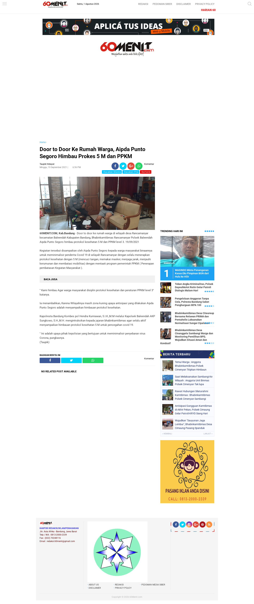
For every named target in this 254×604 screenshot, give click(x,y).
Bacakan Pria (130, 172)
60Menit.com (136, 597)
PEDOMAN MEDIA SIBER (153, 584)
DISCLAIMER (183, 4)
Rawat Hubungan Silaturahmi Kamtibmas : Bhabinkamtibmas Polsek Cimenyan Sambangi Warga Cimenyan (192, 395)
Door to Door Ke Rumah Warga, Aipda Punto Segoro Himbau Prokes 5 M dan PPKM (92, 152)
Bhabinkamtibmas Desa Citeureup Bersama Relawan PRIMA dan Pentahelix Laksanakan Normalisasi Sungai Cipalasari (194, 318)
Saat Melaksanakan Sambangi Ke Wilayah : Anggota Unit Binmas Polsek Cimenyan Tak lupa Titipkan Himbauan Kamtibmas (193, 380)
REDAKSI (143, 4)
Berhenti (145, 172)
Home (43, 142)
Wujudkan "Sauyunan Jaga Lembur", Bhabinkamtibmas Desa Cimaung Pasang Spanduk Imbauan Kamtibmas (193, 424)
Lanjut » (208, 434)
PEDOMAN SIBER (162, 4)
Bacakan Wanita (112, 172)
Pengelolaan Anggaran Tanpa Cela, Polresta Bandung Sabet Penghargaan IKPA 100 (192, 302)
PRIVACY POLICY (204, 4)
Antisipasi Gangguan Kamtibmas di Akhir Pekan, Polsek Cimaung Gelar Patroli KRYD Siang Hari (193, 409)
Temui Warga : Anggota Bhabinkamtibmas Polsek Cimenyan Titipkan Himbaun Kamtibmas (190, 366)
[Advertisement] (97, 102)
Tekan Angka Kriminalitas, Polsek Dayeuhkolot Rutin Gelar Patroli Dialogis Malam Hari (194, 287)
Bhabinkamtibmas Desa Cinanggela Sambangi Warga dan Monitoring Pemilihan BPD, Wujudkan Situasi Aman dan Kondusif (186, 337)
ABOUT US (94, 584)
